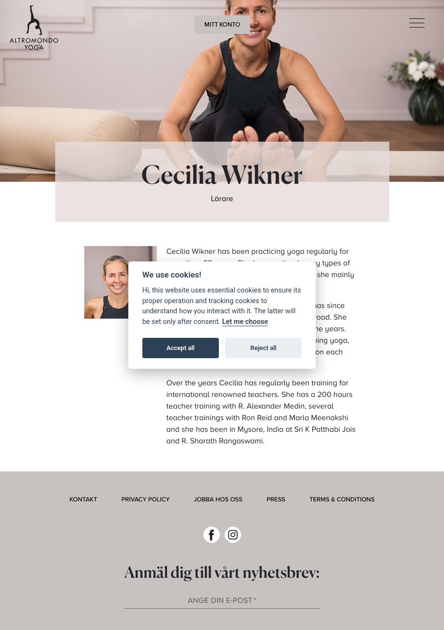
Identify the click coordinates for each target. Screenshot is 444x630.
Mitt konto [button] (222, 25)
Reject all (263, 348)
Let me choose (245, 321)
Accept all (181, 348)
